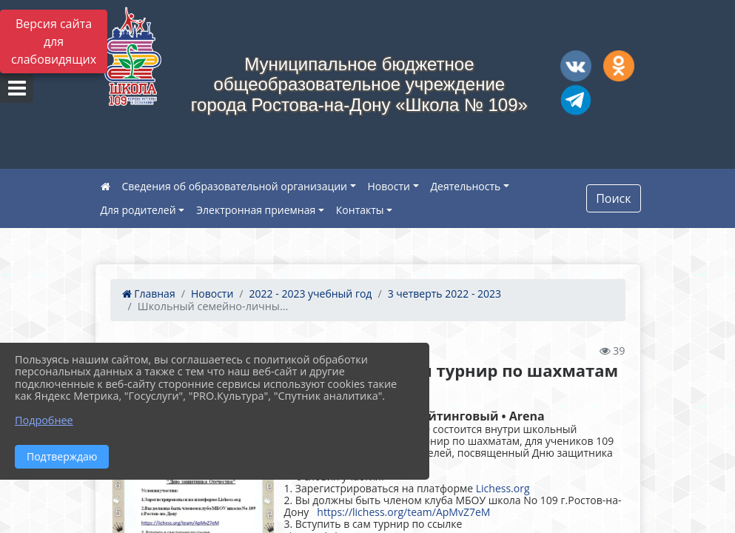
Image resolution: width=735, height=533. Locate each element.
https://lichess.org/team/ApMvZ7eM (403, 512)
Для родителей (138, 210)
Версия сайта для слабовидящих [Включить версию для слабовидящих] (53, 41)
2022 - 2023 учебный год (310, 293)
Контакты (360, 210)
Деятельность (466, 186)
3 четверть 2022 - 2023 (444, 293)
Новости (389, 186)
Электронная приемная (255, 210)
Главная (148, 293)
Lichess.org (503, 488)
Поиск (613, 198)
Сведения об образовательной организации (234, 186)
